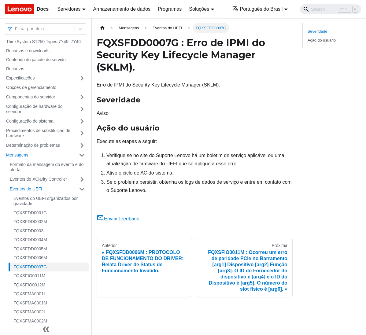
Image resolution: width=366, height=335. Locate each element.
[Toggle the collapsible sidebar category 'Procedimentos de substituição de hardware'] (82, 133)
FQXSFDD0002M (30, 221)
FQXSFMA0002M (30, 320)
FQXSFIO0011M (29, 275)
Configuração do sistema (30, 121)
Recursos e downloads (28, 50)
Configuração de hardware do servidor (34, 109)
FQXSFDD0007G (30, 266)
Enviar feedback (118, 218)
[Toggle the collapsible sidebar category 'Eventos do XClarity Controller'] (82, 179)
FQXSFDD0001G (30, 212)
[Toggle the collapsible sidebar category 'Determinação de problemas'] (82, 145)
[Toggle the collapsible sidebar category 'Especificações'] (82, 78)
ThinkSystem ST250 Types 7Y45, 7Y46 (43, 41)
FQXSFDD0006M (30, 257)
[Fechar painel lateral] (46, 329)
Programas (170, 9)
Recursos (15, 68)
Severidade (317, 31)
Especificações (20, 77)
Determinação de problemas (33, 145)
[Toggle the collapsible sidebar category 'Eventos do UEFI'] (82, 189)
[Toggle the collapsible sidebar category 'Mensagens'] (82, 155)
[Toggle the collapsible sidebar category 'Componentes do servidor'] (82, 97)
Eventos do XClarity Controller (38, 179)
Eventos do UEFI (26, 188)
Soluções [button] (199, 9)
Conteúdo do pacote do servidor (36, 59)
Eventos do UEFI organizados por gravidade (45, 201)
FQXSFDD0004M (30, 239)
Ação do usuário (322, 40)
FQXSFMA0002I (29, 311)
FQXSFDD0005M (30, 248)
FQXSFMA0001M (30, 302)
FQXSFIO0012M (29, 284)
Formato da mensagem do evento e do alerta (46, 167)
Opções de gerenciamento (31, 87)
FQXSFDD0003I (29, 230)
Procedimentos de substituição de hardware (38, 133)
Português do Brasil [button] (257, 9)
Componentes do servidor (30, 96)
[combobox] (15, 28)
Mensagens (17, 155)
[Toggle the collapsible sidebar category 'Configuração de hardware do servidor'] (82, 109)
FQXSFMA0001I (29, 293)
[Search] (330, 9)
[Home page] (102, 28)
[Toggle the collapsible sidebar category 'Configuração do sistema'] (82, 121)
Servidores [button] (68, 9)
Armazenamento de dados (121, 9)
